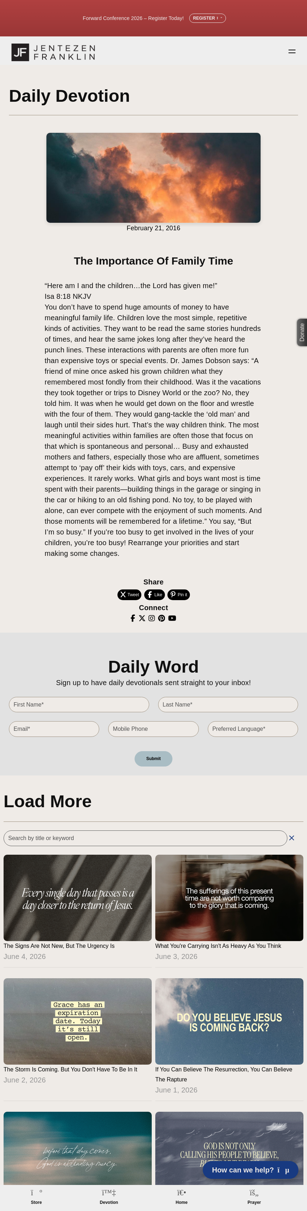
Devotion (109, 1202)
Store (36, 1202)
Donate (302, 332)
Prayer (254, 1202)
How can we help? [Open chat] (250, 1170)
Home (181, 1202)
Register (207, 18)
